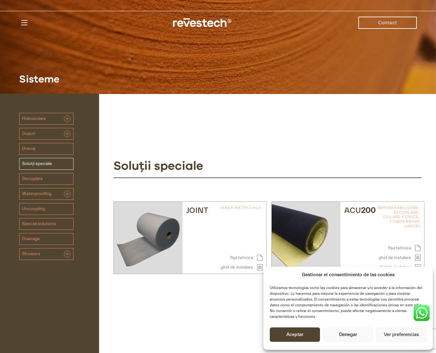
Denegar (348, 334)
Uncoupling (33, 208)
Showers (46, 254)
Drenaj (28, 148)
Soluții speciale (37, 163)
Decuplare (32, 178)
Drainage (31, 238)
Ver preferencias (401, 334)
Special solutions (39, 223)
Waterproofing (46, 194)
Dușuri (46, 133)
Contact (387, 23)
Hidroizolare (46, 118)
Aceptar (294, 334)
